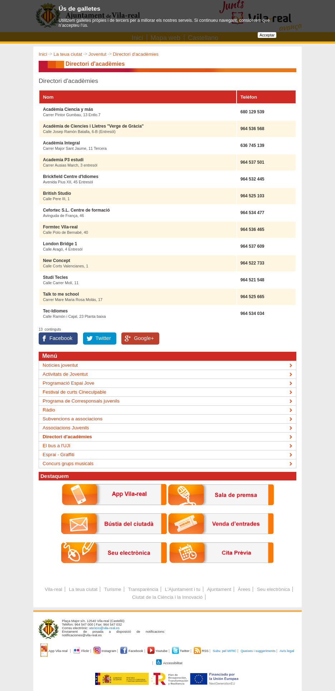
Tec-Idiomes (55, 311)
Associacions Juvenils (66, 427)
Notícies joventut (60, 365)
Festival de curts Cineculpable (74, 392)
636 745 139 (252, 145)
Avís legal (287, 651)
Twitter (103, 338)
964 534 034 (252, 313)
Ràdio (49, 410)
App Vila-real (54, 651)
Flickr (81, 651)
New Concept (56, 260)
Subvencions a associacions (72, 418)
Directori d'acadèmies (136, 54)
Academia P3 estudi (63, 159)
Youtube (158, 651)
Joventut (97, 54)
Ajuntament (219, 589)
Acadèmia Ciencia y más (68, 109)
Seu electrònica (273, 589)
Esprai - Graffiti (58, 454)
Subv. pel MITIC (224, 651)
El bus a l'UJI (56, 445)
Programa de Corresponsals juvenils (81, 401)
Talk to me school (61, 294)
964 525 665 (252, 296)
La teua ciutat (67, 54)
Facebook (60, 338)
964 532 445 (252, 179)
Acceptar (267, 35)
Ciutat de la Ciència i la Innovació (167, 597)
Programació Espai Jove (68, 383)
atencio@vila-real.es (104, 628)
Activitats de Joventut (65, 374)
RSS (201, 651)
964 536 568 (252, 128)
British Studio (57, 193)
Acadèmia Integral (61, 142)
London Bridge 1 (60, 243)
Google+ (144, 338)
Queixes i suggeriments (258, 651)
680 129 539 (252, 111)
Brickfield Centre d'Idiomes (70, 176)
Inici (43, 54)
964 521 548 (252, 279)
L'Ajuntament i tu (182, 589)
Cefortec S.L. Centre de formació (76, 210)
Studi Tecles (55, 277)
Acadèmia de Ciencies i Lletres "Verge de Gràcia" (93, 126)
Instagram (105, 651)
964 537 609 (252, 246)
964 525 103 (252, 195)
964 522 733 (252, 263)
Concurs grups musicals (68, 463)
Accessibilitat (169, 663)
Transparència (143, 589)
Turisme (112, 589)
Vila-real (53, 589)
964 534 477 (252, 212)
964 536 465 (252, 229)
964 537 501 (252, 162)
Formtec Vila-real (60, 226)
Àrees (244, 589)
